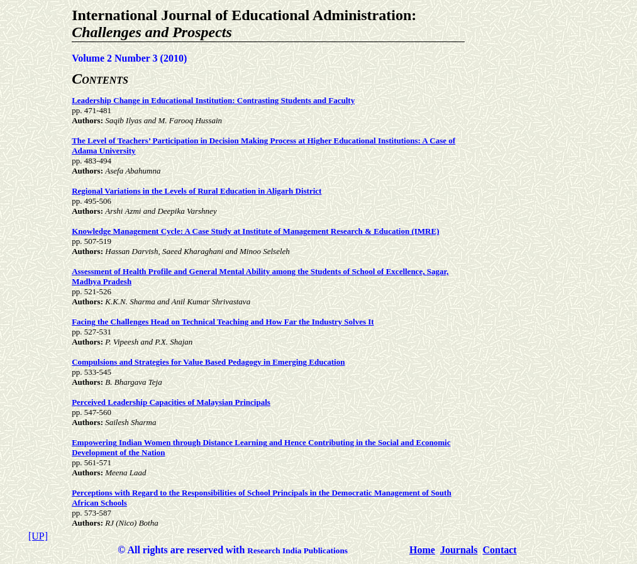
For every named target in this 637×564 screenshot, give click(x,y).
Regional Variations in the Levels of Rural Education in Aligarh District (196, 191)
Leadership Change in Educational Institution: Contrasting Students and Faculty (213, 100)
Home (422, 550)
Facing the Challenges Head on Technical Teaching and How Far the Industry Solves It (223, 321)
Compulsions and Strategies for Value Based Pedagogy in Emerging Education (208, 362)
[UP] (38, 536)
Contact (499, 550)
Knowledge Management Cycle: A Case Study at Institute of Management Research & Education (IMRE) (255, 231)
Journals (459, 550)
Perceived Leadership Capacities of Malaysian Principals (171, 402)
